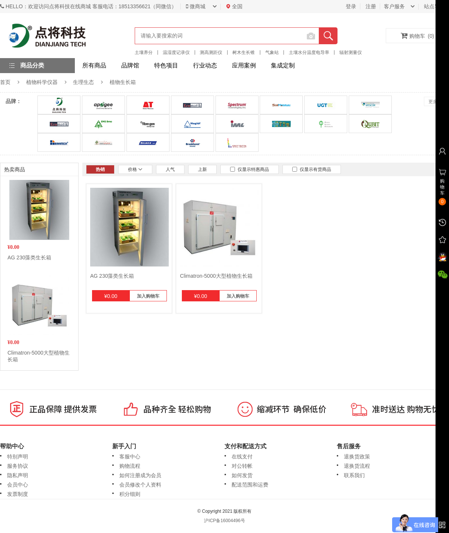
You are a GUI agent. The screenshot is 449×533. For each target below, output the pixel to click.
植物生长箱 (123, 82)
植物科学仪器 (42, 82)
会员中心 (17, 485)
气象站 (272, 52)
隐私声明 (17, 475)
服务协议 (17, 466)
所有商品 (94, 65)
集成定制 (283, 65)
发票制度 (17, 494)
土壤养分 (144, 52)
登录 (351, 6)
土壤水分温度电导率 (309, 52)
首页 (5, 82)
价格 (135, 169)
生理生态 (83, 82)
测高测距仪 (211, 52)
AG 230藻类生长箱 (29, 258)
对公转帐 (242, 466)
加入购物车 (148, 296)
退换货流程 (357, 466)
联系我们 (354, 475)
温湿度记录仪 (176, 52)
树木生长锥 (243, 52)
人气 (170, 169)
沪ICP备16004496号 (224, 520)
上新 (202, 169)
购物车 (417, 35)
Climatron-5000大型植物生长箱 (216, 276)
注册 (371, 6)
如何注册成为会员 (140, 475)
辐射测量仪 (350, 52)
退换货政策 (357, 457)
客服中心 (129, 457)
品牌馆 (130, 65)
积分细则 (129, 494)
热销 (100, 169)
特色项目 (166, 65)
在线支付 (242, 457)
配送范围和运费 (250, 485)
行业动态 (205, 65)
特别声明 (17, 457)
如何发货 (242, 475)
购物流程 (129, 466)
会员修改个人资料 (140, 485)
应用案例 (244, 65)
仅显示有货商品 (311, 169)
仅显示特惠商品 (249, 169)
